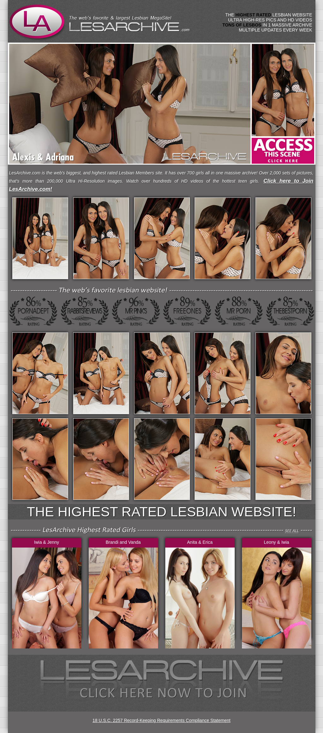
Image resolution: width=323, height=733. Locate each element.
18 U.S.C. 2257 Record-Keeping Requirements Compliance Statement (161, 720)
